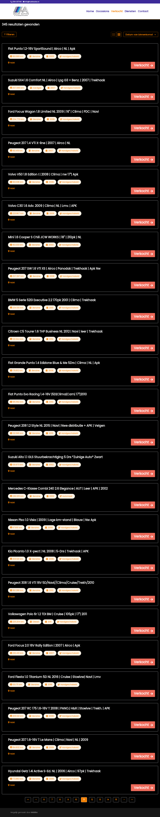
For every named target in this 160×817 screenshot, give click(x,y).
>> (132, 799)
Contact (143, 11)
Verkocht (117, 11)
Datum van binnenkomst (141, 34)
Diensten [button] (130, 11)
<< (28, 799)
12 (92, 799)
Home (90, 11)
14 (108, 799)
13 (100, 799)
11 (84, 799)
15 (116, 799)
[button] (143, 65)
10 (76, 799)
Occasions (102, 11)
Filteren (9, 34)
